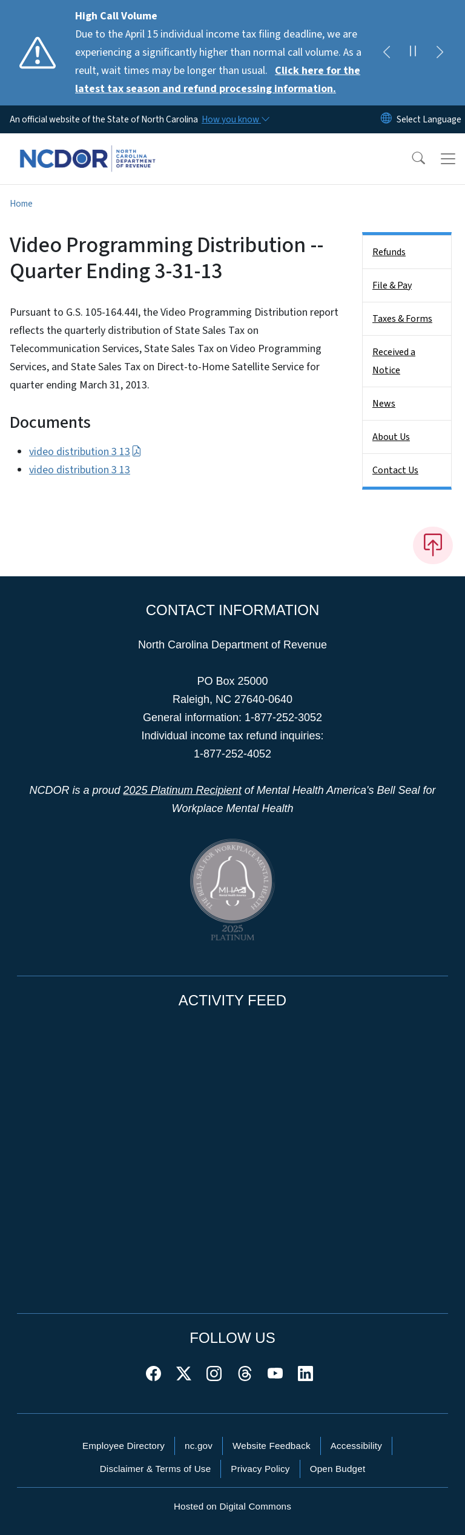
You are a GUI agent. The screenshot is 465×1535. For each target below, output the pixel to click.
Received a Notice (393, 361)
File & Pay (392, 285)
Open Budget (338, 1468)
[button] (410, 158)
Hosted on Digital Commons (232, 1506)
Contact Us (395, 470)
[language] (429, 119)
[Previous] (386, 52)
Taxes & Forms (402, 318)
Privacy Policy (260, 1468)
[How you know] (235, 119)
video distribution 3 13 (85, 451)
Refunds (389, 252)
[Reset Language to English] (386, 119)
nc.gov (199, 1445)
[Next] (439, 52)
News (383, 403)
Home (21, 203)
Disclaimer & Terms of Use (155, 1468)
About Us (391, 437)
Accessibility (356, 1445)
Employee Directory (123, 1445)
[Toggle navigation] (448, 158)
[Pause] (413, 52)
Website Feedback (271, 1445)
